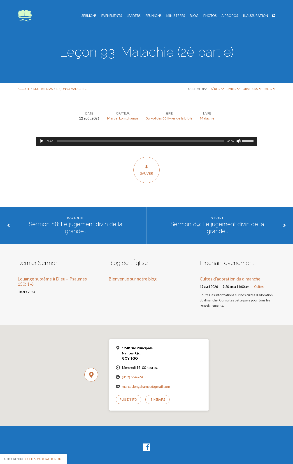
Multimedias (43, 89)
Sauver (146, 169)
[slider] (140, 141)
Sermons (89, 15)
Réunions (153, 15)
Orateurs (252, 89)
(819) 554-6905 (134, 377)
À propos (229, 15)
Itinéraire (157, 399)
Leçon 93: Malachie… (71, 89)
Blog (194, 15)
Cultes (259, 287)
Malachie (207, 118)
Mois (270, 89)
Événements (111, 15)
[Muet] (238, 141)
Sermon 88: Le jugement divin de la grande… (75, 227)
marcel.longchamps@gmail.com (146, 386)
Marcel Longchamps (123, 118)
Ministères (175, 15)
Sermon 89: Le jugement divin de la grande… (217, 227)
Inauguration (255, 15)
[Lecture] (42, 141)
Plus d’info (128, 399)
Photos (210, 15)
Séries (217, 89)
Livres (233, 89)
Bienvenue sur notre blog (133, 278)
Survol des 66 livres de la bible (169, 118)
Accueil (24, 89)
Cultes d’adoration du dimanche (230, 278)
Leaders (134, 15)
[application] (146, 141)
